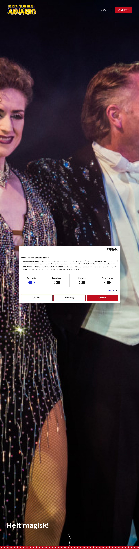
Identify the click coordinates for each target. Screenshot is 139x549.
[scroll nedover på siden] (69, 541)
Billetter (123, 9)
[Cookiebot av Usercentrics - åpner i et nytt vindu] (108, 249)
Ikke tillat (36, 298)
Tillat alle (102, 298)
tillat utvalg (69, 298)
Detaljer (111, 291)
